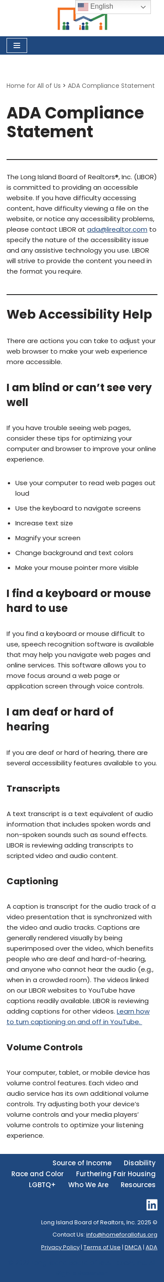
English (95, 7)
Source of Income (82, 1162)
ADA (151, 1247)
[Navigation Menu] (17, 45)
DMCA (133, 1247)
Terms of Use (102, 1247)
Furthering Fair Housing (116, 1173)
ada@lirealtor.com (117, 229)
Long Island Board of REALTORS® (82, 1262)
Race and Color (37, 1173)
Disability (140, 1162)
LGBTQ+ (42, 1184)
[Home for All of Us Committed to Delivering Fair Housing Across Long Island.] (82, 18)
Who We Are (88, 1184)
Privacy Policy (60, 1247)
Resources (138, 1184)
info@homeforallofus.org (121, 1234)
